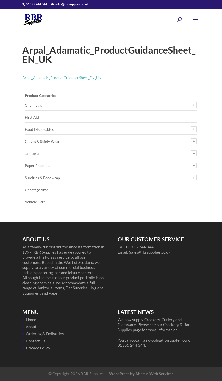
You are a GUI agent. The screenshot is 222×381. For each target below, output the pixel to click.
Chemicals (33, 105)
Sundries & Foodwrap (42, 177)
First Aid (32, 117)
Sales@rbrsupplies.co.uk (149, 252)
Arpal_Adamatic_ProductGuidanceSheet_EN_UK (61, 77)
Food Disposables (39, 129)
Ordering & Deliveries (45, 333)
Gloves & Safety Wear (42, 141)
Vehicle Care (35, 202)
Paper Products (37, 165)
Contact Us (35, 340)
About (31, 326)
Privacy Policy (38, 348)
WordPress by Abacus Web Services (141, 373)
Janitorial (32, 153)
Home (31, 319)
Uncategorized (36, 189)
